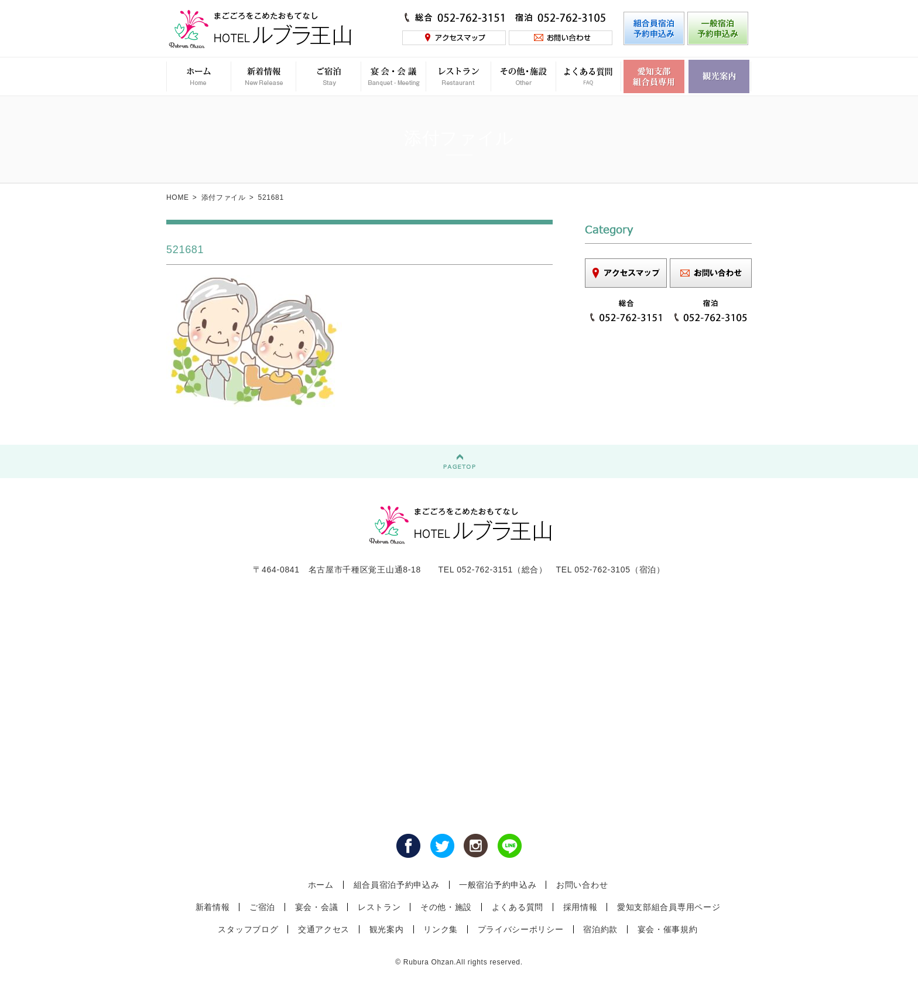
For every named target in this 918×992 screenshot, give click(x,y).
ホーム (321, 884)
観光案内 (386, 929)
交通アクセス (324, 929)
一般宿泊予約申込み (497, 884)
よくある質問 (517, 907)
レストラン (379, 907)
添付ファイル (223, 197)
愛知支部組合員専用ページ (668, 907)
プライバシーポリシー (521, 929)
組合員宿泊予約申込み (397, 884)
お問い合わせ (582, 884)
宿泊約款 (600, 929)
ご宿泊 (262, 907)
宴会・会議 (316, 907)
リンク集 (440, 929)
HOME (177, 197)
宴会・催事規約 (668, 929)
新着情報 (213, 907)
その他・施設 (446, 907)
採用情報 (580, 907)
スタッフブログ (248, 929)
